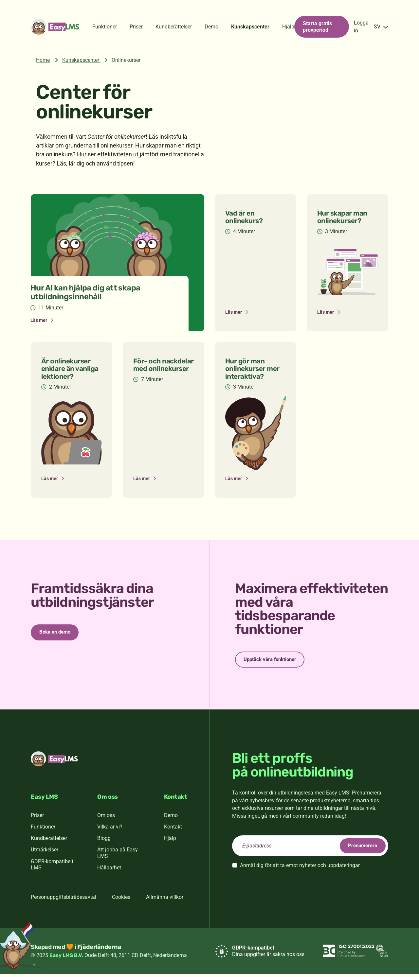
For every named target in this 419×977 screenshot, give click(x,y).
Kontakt (173, 830)
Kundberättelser (173, 27)
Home (43, 60)
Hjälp (288, 27)
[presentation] (282, 890)
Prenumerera (358, 849)
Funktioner (104, 27)
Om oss (106, 818)
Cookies (121, 900)
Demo (211, 27)
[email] (310, 849)
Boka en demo (59, 634)
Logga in (361, 27)
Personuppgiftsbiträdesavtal (63, 900)
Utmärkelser (44, 853)
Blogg (104, 841)
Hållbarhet (109, 871)
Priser (136, 27)
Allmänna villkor (164, 900)
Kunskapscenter (250, 27)
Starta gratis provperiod (317, 26)
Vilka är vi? (109, 830)
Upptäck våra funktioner (274, 661)
